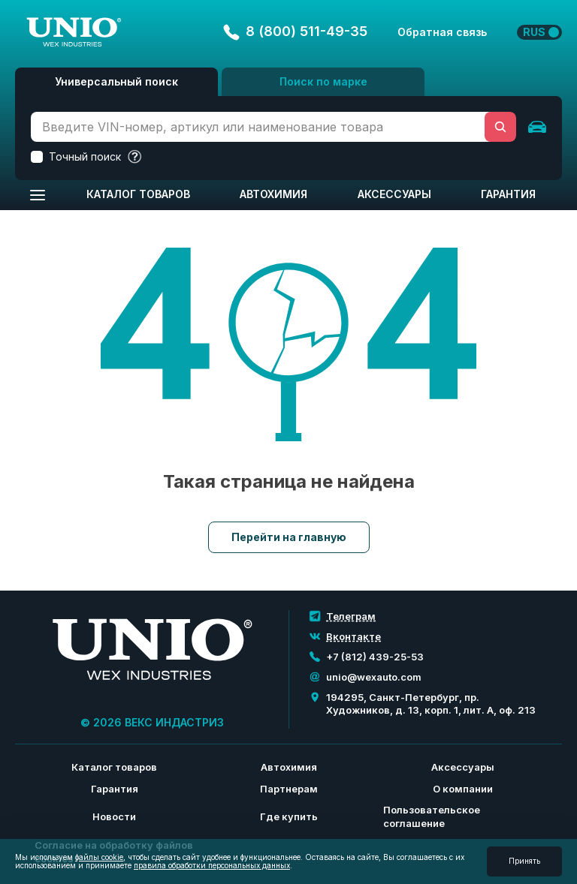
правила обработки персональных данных (212, 865)
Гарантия (508, 194)
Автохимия (273, 194)
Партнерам (289, 789)
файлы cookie (99, 856)
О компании (463, 789)
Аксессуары (394, 194)
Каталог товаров (138, 194)
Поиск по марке (323, 81)
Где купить (289, 816)
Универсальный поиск (116, 81)
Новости (114, 816)
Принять (524, 860)
